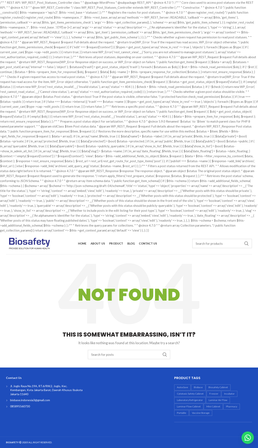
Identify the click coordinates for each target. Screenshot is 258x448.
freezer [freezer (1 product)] (213, 393)
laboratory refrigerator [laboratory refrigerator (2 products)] (190, 400)
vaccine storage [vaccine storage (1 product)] (200, 412)
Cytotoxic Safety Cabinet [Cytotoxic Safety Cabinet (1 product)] (190, 393)
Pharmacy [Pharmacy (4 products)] (231, 406)
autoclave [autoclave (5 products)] (182, 387)
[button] (247, 437)
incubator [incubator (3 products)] (229, 393)
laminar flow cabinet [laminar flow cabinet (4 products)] (189, 406)
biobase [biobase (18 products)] (198, 387)
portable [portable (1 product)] (181, 412)
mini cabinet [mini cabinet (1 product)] (213, 406)
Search (246, 243)
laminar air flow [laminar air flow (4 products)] (218, 400)
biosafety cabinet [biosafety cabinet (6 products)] (218, 387)
